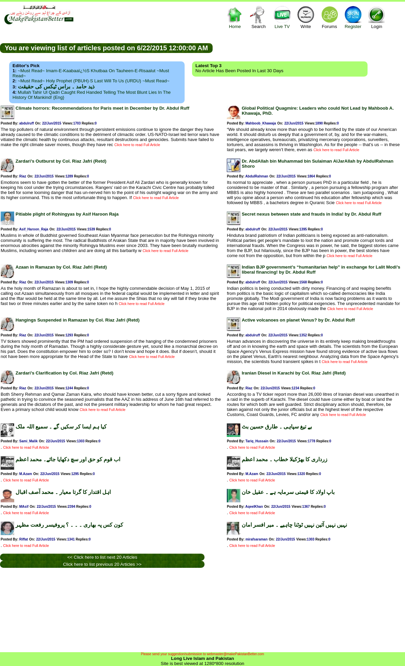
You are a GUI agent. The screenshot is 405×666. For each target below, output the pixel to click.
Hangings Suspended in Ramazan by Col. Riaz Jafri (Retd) (77, 320)
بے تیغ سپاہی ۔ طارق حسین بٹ (277, 426)
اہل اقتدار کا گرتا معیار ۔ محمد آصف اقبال (63, 492)
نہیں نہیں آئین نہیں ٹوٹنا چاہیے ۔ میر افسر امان (294, 525)
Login (376, 17)
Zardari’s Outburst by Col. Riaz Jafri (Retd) (61, 161)
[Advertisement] (113, 610)
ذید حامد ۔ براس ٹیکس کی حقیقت (56, 86)
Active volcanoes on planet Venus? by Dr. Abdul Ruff (298, 320)
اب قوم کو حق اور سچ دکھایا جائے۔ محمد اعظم (68, 459)
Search (258, 17)
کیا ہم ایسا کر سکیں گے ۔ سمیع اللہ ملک (61, 426)
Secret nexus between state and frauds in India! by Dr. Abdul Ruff (311, 214)
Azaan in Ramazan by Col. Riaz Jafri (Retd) (61, 267)
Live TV (282, 17)
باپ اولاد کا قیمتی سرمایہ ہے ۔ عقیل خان (288, 492)
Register (353, 17)
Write (305, 17)
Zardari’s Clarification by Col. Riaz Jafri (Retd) (64, 373)
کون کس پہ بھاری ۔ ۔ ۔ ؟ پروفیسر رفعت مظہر (69, 525)
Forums (329, 17)
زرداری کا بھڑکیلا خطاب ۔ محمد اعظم (284, 459)
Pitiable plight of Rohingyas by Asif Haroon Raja (67, 214)
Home (234, 17)
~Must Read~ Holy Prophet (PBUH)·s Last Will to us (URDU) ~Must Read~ (93, 80)
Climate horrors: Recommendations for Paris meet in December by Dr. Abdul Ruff (102, 108)
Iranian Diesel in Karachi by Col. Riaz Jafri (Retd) (294, 373)
